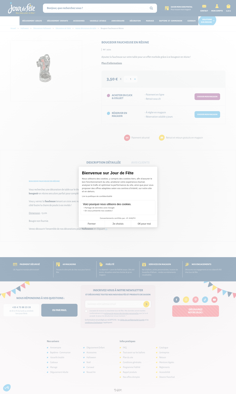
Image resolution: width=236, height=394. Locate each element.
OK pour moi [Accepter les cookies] (144, 223)
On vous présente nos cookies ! (99, 211)
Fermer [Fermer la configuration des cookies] (92, 223)
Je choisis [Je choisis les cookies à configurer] (118, 223)
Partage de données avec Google (100, 208)
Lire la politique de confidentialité (97, 196)
